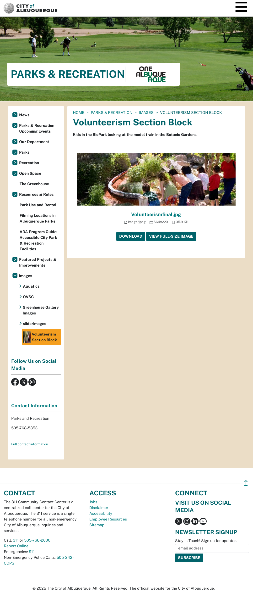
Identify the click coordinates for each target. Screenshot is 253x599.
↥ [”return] (246, 483)
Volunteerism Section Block (40, 337)
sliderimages (34, 323)
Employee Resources (108, 519)
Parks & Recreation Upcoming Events (36, 128)
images (146, 112)
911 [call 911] (32, 551)
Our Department (34, 142)
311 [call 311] (16, 540)
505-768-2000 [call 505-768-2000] (37, 540)
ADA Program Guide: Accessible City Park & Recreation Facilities (38, 240)
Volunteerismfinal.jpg (156, 214)
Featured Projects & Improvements (37, 262)
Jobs (93, 502)
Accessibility (100, 513)
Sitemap (96, 525)
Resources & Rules (36, 194)
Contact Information (34, 406)
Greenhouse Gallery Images (41, 310)
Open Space (30, 173)
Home (78, 112)
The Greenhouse (34, 184)
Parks (24, 152)
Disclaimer (98, 507)
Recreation (29, 163)
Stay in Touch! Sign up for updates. (206, 540)
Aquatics (31, 286)
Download (130, 236)
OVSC (28, 297)
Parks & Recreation (111, 112)
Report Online (16, 546)
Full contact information (29, 444)
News (24, 115)
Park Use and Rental (38, 205)
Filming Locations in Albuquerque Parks (37, 218)
